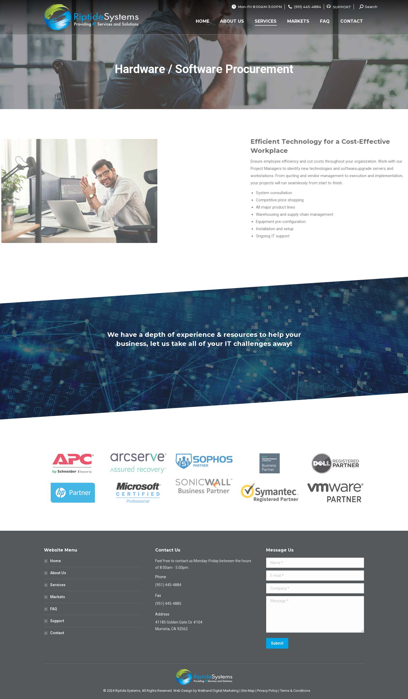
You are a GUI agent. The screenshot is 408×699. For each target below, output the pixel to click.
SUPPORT (342, 7)
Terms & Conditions (295, 691)
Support (57, 621)
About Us (58, 573)
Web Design (182, 691)
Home (55, 561)
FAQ (53, 609)
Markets (57, 597)
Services (58, 585)
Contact (57, 633)
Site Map (248, 691)
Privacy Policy (267, 691)
